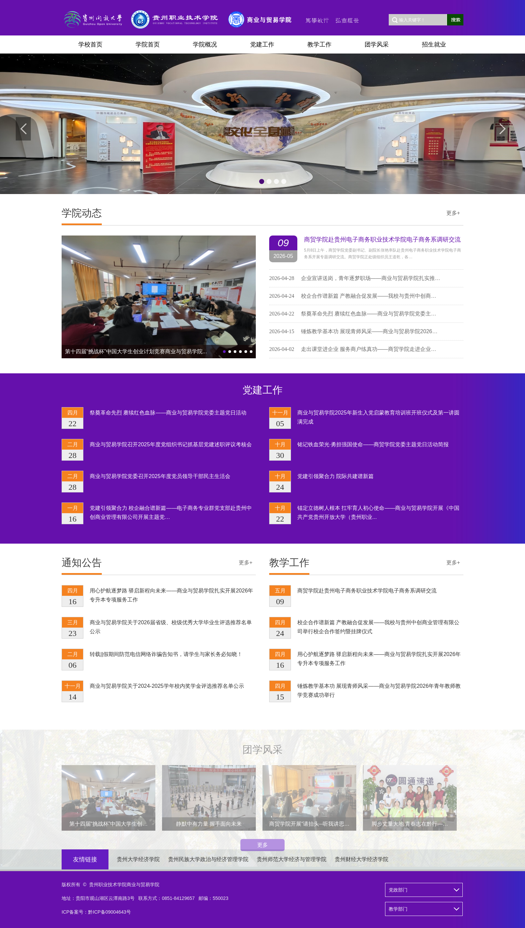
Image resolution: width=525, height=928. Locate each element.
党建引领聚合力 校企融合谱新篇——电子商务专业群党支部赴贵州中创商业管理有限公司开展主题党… (171, 512)
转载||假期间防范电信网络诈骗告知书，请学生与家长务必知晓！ (166, 654)
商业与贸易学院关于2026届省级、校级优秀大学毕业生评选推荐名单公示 (171, 627)
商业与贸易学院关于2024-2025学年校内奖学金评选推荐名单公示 (167, 686)
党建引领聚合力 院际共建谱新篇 (335, 476)
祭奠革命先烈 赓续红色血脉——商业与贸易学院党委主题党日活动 (168, 413)
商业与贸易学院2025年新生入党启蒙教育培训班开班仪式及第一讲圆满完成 (378, 417)
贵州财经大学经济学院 (361, 859)
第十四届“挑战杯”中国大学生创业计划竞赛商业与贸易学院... (136, 353)
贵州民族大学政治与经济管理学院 (208, 859)
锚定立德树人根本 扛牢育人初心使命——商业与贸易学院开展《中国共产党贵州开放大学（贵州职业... (378, 512)
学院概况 (205, 44)
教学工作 (319, 44)
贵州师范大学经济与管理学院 (291, 859)
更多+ (453, 214)
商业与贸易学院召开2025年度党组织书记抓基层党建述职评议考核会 (171, 445)
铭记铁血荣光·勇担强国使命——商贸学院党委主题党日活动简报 (373, 445)
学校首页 (90, 44)
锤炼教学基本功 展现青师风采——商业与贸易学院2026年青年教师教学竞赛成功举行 (379, 690)
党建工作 (262, 44)
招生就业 (434, 44)
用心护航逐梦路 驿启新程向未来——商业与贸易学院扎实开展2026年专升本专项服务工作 (171, 595)
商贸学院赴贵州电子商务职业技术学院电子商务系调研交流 (382, 241)
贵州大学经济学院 (138, 859)
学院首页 (148, 44)
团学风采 (377, 44)
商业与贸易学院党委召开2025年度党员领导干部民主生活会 (160, 476)
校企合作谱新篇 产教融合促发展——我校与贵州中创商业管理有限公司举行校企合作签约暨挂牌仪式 (378, 627)
